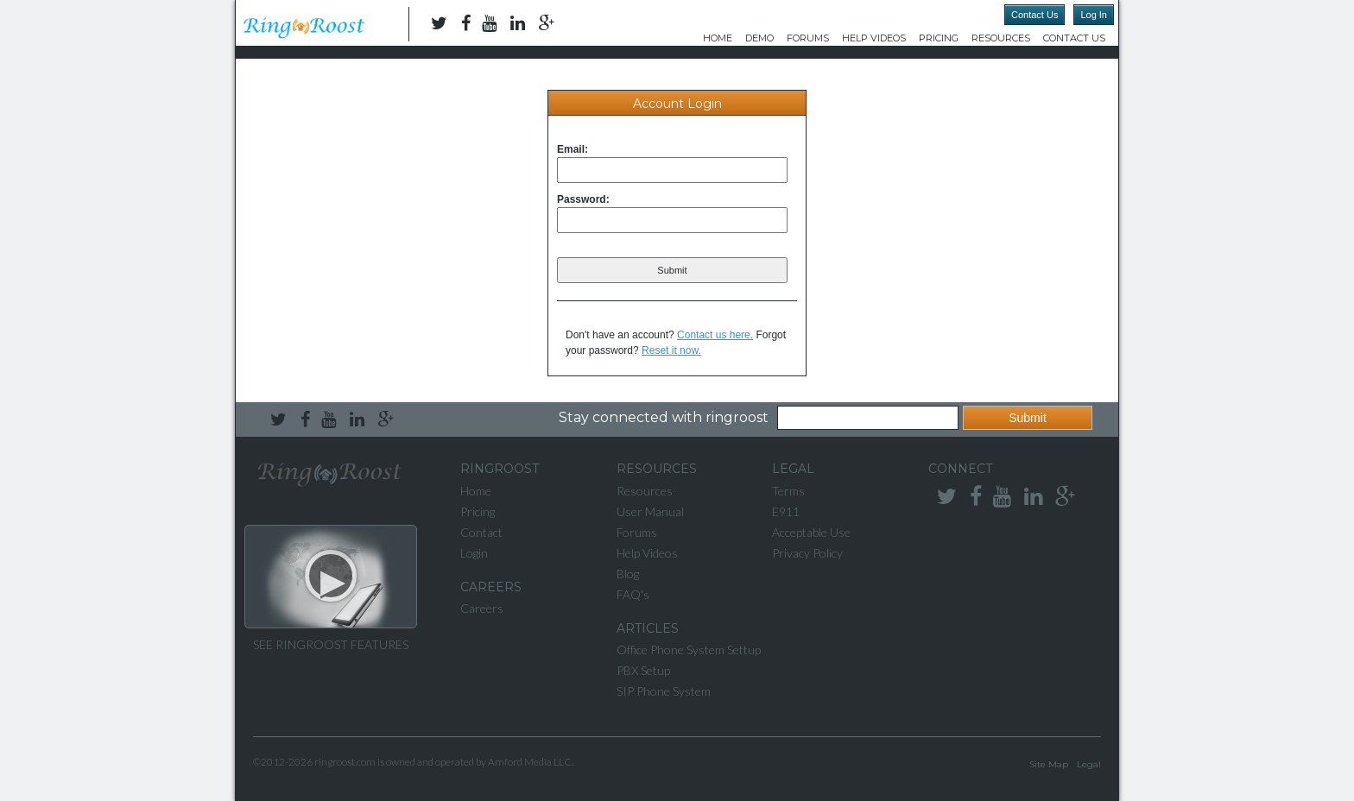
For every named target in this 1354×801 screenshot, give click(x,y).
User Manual (650, 511)
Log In (1093, 14)
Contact (481, 532)
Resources (1000, 38)
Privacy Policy (807, 553)
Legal (1089, 764)
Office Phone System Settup (689, 649)
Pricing (939, 38)
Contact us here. (715, 335)
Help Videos (874, 38)
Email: (572, 149)
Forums (808, 38)
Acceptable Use (811, 532)
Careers (481, 608)
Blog (628, 573)
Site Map (1048, 764)
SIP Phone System (664, 691)
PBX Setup (643, 670)
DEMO (759, 38)
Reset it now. (671, 350)
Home (717, 38)
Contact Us (1034, 14)
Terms (788, 490)
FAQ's (633, 594)
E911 (786, 511)
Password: (583, 199)
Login (474, 553)
